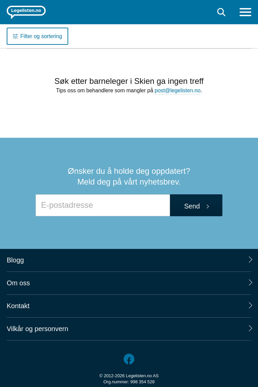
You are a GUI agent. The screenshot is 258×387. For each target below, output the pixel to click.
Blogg (15, 260)
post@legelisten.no (178, 90)
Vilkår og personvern (37, 328)
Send (192, 206)
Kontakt (18, 306)
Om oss (18, 283)
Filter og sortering (41, 36)
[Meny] (245, 13)
